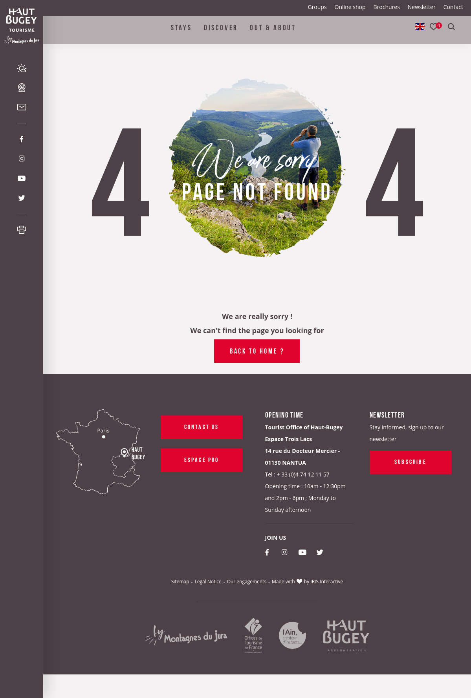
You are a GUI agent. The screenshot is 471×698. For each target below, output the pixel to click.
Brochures (386, 7)
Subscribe (410, 461)
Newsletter (422, 7)
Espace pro (201, 459)
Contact (453, 7)
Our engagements (246, 581)
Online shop (350, 7)
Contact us (201, 426)
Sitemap (180, 581)
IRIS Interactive (326, 581)
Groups (317, 7)
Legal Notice (207, 581)
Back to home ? (257, 350)
